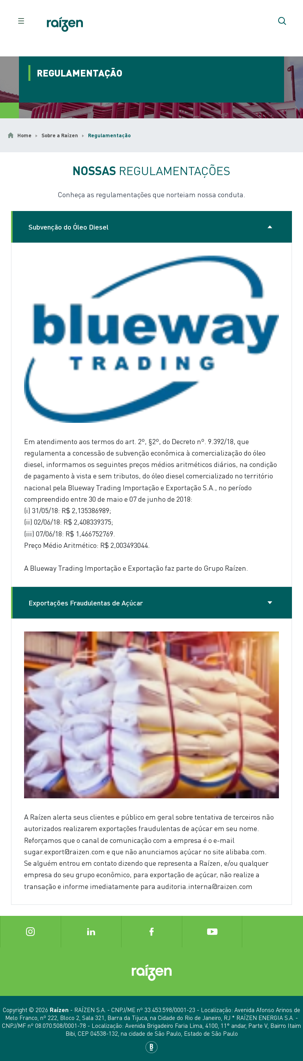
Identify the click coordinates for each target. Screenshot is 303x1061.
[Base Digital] (151, 1047)
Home (24, 135)
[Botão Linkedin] (91, 931)
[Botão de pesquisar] (282, 21)
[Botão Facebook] (151, 931)
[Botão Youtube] (212, 931)
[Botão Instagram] (30, 931)
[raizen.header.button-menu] (21, 21)
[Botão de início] (65, 24)
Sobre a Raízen (59, 135)
